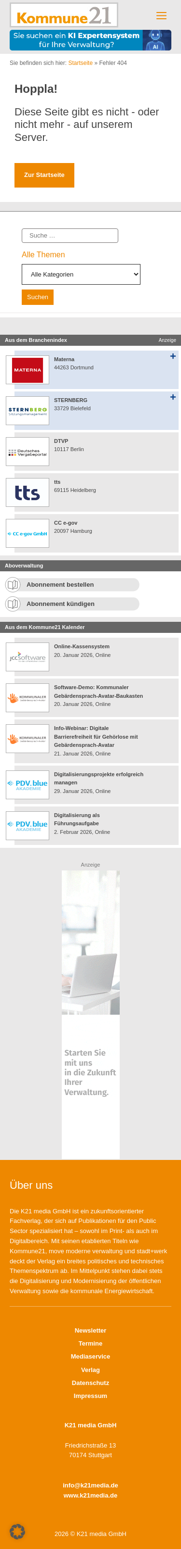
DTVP (61, 441)
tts (57, 482)
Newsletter (91, 1330)
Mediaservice (91, 1356)
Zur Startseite (44, 174)
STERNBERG (70, 400)
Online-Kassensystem (82, 646)
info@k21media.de (90, 1485)
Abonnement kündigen (61, 603)
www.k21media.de (91, 1495)
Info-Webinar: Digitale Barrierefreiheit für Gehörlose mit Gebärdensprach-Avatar (96, 736)
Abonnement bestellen (60, 584)
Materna (64, 359)
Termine (91, 1343)
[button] (17, 1531)
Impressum (90, 1395)
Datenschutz (90, 1382)
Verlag (90, 1369)
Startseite (80, 63)
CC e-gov (65, 523)
